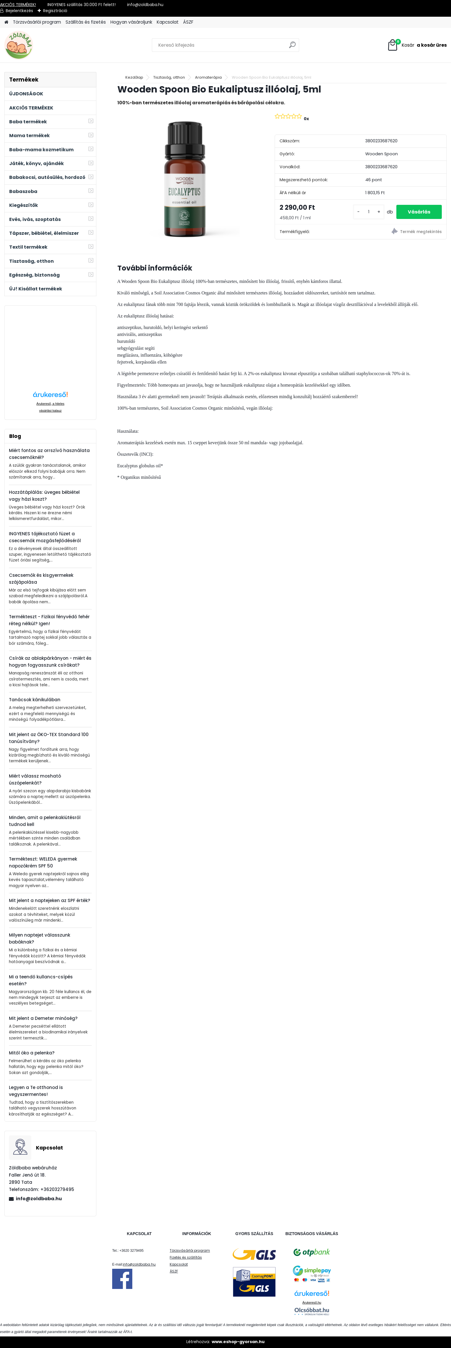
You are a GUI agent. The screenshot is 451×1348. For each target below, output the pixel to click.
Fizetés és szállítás (186, 1257)
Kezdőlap (134, 77)
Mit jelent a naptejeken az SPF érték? (49, 900)
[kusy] (368, 212)
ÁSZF (188, 22)
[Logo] (43, 45)
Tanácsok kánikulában (34, 700)
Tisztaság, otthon (169, 77)
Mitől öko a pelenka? (32, 1053)
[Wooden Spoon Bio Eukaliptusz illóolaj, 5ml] (186, 180)
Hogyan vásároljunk (131, 22)
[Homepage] (6, 22)
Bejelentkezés (19, 11)
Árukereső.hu (311, 1302)
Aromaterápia (208, 77)
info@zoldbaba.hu (39, 1198)
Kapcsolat (168, 22)
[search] (292, 47)
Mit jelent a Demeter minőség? (43, 1018)
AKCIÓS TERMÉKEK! (18, 4)
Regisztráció (55, 11)
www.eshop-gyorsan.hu (238, 1342)
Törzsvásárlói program (37, 22)
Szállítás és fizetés (86, 22)
